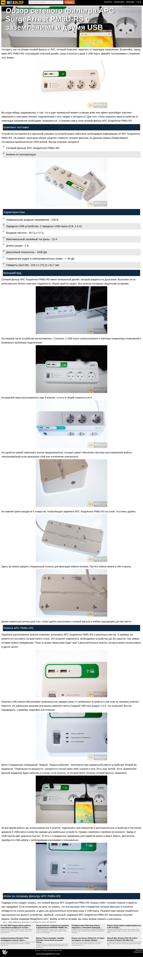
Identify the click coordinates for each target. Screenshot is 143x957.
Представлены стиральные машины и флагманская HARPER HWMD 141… (52, 926)
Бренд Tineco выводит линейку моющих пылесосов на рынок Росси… (50, 940)
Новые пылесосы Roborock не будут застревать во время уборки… (88, 939)
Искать (69, 2)
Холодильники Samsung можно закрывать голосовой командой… (87, 926)
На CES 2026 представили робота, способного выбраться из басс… (16, 926)
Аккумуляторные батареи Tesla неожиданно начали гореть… (15, 939)
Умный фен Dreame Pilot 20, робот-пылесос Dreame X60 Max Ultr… (122, 939)
